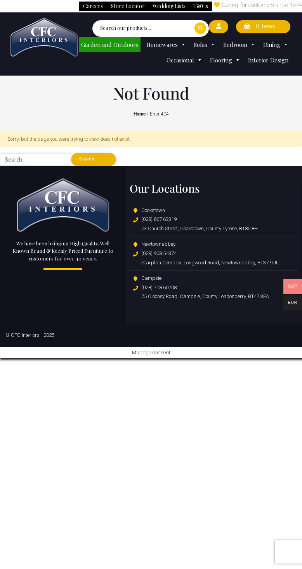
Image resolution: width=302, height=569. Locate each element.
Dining (275, 44)
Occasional (184, 60)
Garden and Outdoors (110, 44)
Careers (93, 6)
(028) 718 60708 (159, 287)
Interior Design (268, 60)
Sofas (204, 44)
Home (140, 114)
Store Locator (128, 6)
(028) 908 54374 (159, 253)
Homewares (166, 44)
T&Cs (200, 6)
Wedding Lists (169, 6)
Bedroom (239, 44)
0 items (259, 26)
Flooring (225, 60)
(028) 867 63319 (159, 219)
